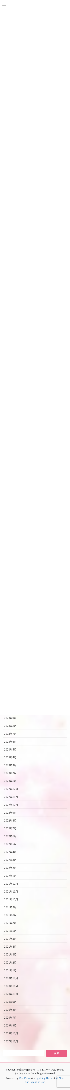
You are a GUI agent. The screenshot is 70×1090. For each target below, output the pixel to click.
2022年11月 (11, 797)
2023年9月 (10, 718)
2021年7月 (10, 923)
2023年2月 (10, 773)
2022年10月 (11, 805)
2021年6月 (10, 931)
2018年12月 (11, 1033)
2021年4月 (10, 946)
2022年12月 (11, 789)
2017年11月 (11, 1041)
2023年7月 (10, 734)
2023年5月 (10, 749)
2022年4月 (10, 852)
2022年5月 (10, 844)
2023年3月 (10, 765)
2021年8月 (10, 915)
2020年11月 (11, 986)
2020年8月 (10, 1010)
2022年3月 (10, 860)
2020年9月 (10, 1002)
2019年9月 (10, 1025)
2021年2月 (10, 962)
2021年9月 (10, 907)
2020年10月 (11, 994)
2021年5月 (10, 938)
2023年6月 (10, 741)
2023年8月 (10, 726)
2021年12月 (11, 883)
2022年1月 (10, 876)
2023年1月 (10, 781)
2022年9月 (10, 812)
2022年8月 (10, 820)
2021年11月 (11, 891)
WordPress (24, 1078)
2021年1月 (10, 970)
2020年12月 (11, 978)
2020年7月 (10, 1017)
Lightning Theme (44, 1078)
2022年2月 (10, 867)
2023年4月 (10, 757)
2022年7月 (10, 828)
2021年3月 (10, 954)
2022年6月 (10, 836)
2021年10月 (11, 899)
